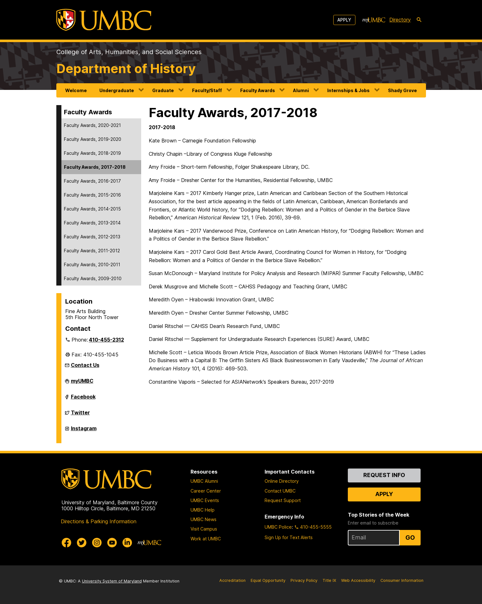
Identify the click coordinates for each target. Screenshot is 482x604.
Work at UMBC (206, 538)
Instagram (84, 431)
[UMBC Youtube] (112, 543)
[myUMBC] (373, 20)
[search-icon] (419, 20)
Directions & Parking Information (98, 521)
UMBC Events (205, 500)
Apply (344, 19)
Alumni (301, 90)
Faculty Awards (257, 90)
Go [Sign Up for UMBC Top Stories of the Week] (410, 537)
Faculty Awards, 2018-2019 (92, 153)
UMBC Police (278, 527)
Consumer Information (401, 580)
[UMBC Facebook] (66, 543)
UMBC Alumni (204, 481)
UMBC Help (203, 510)
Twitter (80, 415)
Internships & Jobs (348, 90)
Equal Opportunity (268, 580)
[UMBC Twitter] (82, 543)
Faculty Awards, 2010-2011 (92, 264)
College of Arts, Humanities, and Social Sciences (129, 52)
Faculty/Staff (207, 90)
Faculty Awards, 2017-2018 (95, 167)
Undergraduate (116, 90)
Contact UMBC (280, 491)
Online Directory (282, 481)
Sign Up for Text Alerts (289, 537)
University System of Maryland (112, 581)
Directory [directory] (400, 19)
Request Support (283, 500)
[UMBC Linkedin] (127, 543)
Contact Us (85, 365)
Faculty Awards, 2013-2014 (92, 222)
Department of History (126, 68)
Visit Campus (204, 529)
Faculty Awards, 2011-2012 (92, 250)
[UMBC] (103, 20)
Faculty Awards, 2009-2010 (93, 278)
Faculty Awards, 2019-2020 (92, 139)
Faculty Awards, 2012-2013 (92, 236)
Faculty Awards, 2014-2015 (92, 208)
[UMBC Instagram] (97, 543)
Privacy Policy (304, 580)
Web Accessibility (358, 580)
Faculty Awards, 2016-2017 (92, 181)
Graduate (163, 90)
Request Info (384, 475)
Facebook (83, 399)
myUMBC (82, 383)
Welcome (76, 90)
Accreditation (232, 580)
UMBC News (203, 519)
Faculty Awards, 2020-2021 (92, 125)
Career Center (206, 491)
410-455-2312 (106, 340)
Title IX (329, 580)
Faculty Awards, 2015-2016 (92, 195)
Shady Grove (402, 90)
